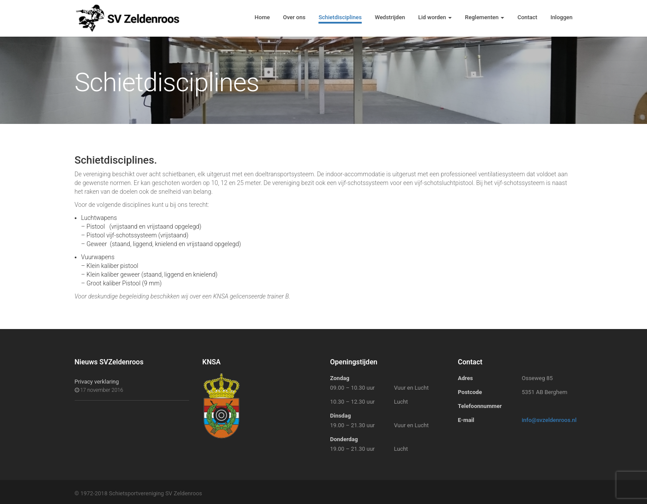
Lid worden (435, 17)
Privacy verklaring (97, 381)
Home (262, 17)
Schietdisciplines (340, 17)
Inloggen (561, 17)
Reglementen (484, 17)
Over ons (294, 17)
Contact (527, 17)
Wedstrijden (390, 17)
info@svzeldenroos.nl (549, 420)
